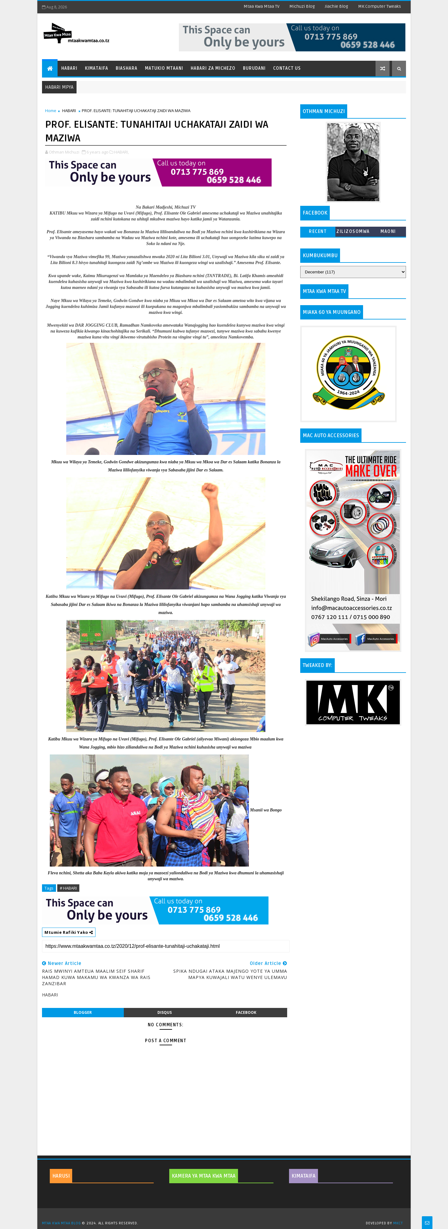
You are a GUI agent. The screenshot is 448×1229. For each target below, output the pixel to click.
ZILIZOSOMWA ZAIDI (353, 233)
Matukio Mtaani (164, 68)
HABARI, (121, 152)
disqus (164, 1012)
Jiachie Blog (336, 6)
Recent (318, 231)
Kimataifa (96, 68)
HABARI (69, 110)
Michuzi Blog (302, 6)
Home (50, 110)
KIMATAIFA (303, 1176)
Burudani (254, 68)
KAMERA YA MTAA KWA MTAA (204, 1176)
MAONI (388, 231)
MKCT (398, 1223)
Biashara (127, 68)
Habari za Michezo (213, 68)
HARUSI (61, 1176)
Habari (69, 68)
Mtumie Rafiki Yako (68, 932)
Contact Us (287, 68)
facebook (246, 1012)
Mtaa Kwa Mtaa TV (261, 6)
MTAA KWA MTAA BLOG (61, 1223)
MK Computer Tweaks (379, 6)
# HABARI (68, 888)
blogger (83, 1012)
